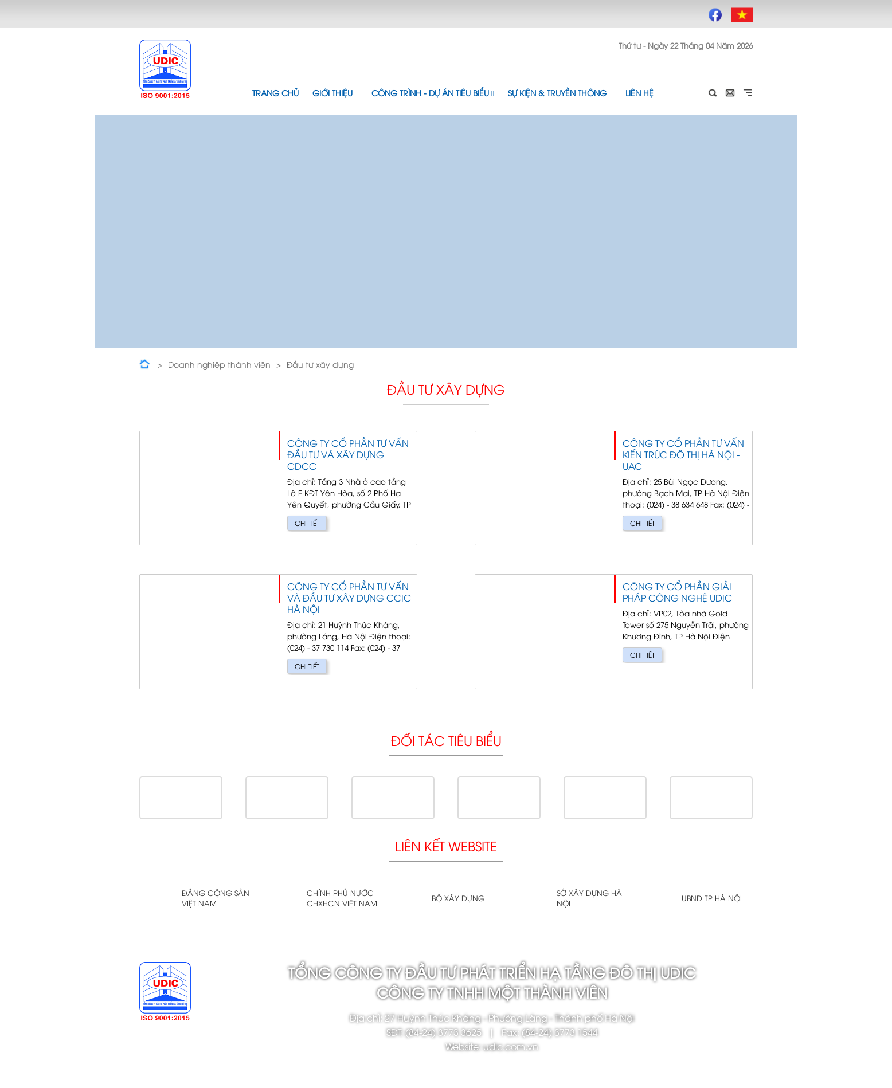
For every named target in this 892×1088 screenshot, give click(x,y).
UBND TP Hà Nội (712, 898)
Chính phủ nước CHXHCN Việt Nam (342, 897)
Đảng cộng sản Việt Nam (215, 897)
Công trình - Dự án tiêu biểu (432, 92)
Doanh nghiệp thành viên (219, 364)
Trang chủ (275, 92)
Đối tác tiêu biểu (446, 740)
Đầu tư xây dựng (320, 364)
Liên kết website (446, 845)
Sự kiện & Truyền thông (560, 92)
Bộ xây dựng (458, 898)
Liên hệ (639, 92)
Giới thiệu (335, 92)
